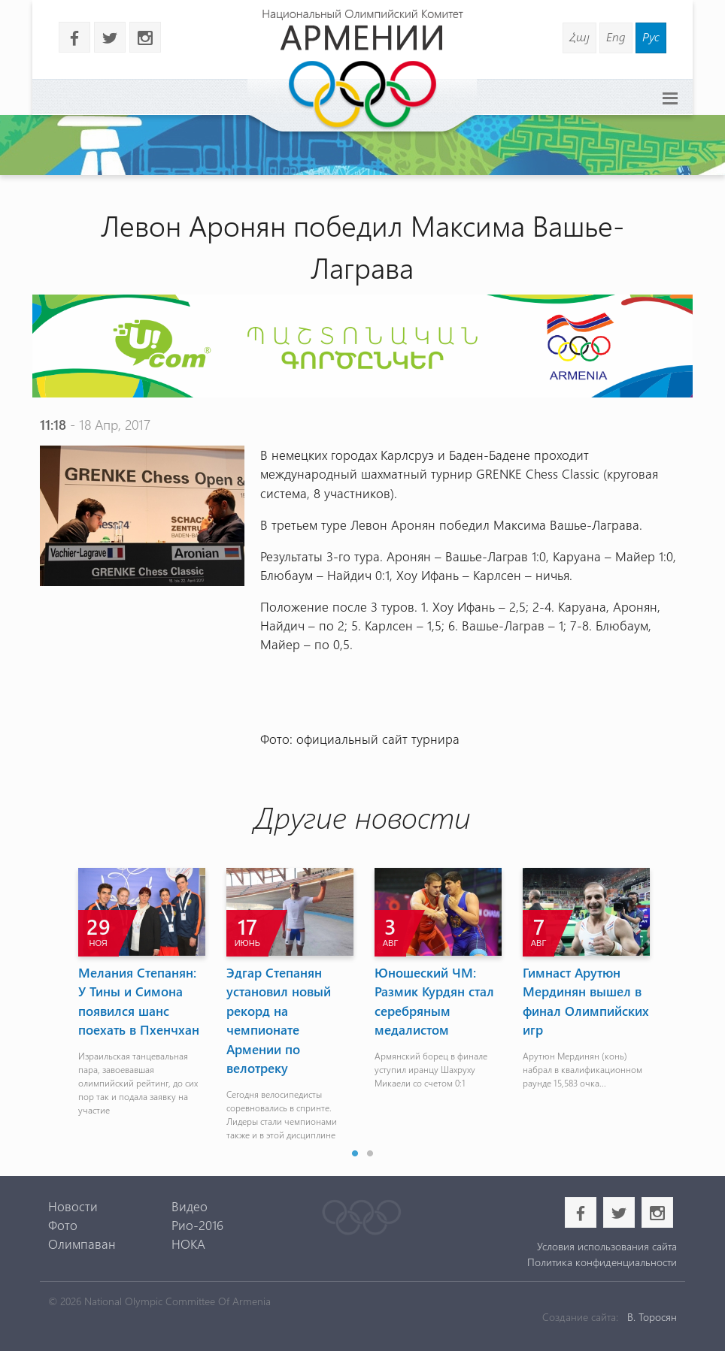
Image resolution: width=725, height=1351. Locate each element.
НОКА (188, 1243)
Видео (189, 1206)
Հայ (579, 36)
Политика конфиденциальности (602, 1262)
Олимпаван (82, 1243)
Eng (616, 36)
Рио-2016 (197, 1225)
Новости (73, 1206)
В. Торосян (652, 1317)
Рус (651, 36)
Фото (62, 1225)
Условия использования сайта (607, 1246)
